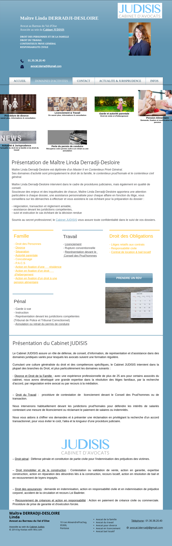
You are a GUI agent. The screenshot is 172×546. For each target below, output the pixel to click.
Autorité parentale (26, 255)
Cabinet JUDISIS (53, 29)
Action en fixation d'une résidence (38, 266)
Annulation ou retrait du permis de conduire (42, 324)
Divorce (20, 247)
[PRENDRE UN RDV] (129, 278)
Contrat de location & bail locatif (131, 252)
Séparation (22, 251)
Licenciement (73, 244)
